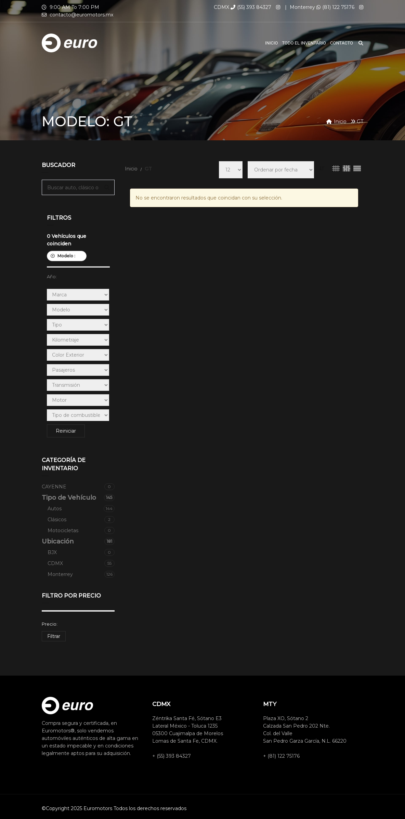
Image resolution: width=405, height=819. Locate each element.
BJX (81, 552)
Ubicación (78, 541)
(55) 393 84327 (251, 7)
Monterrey (81, 574)
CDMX (81, 563)
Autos (81, 508)
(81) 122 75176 (335, 7)
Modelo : (67, 255)
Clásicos (81, 519)
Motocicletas (81, 530)
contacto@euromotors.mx (81, 15)
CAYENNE (78, 486)
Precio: (49, 624)
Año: (52, 276)
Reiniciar (66, 431)
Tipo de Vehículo (78, 497)
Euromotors (97, 808)
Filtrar (53, 636)
